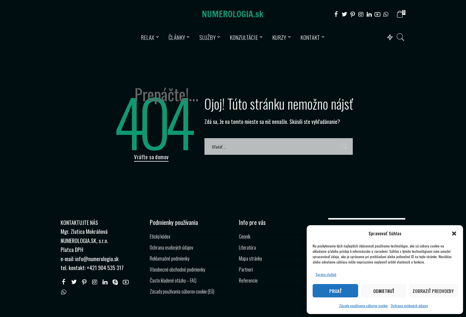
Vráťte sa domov (151, 157)
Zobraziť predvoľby (433, 291)
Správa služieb (326, 274)
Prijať (335, 291)
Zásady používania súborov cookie (363, 305)
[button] (454, 233)
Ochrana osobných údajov (409, 305)
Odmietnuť (383, 291)
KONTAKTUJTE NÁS (79, 222)
